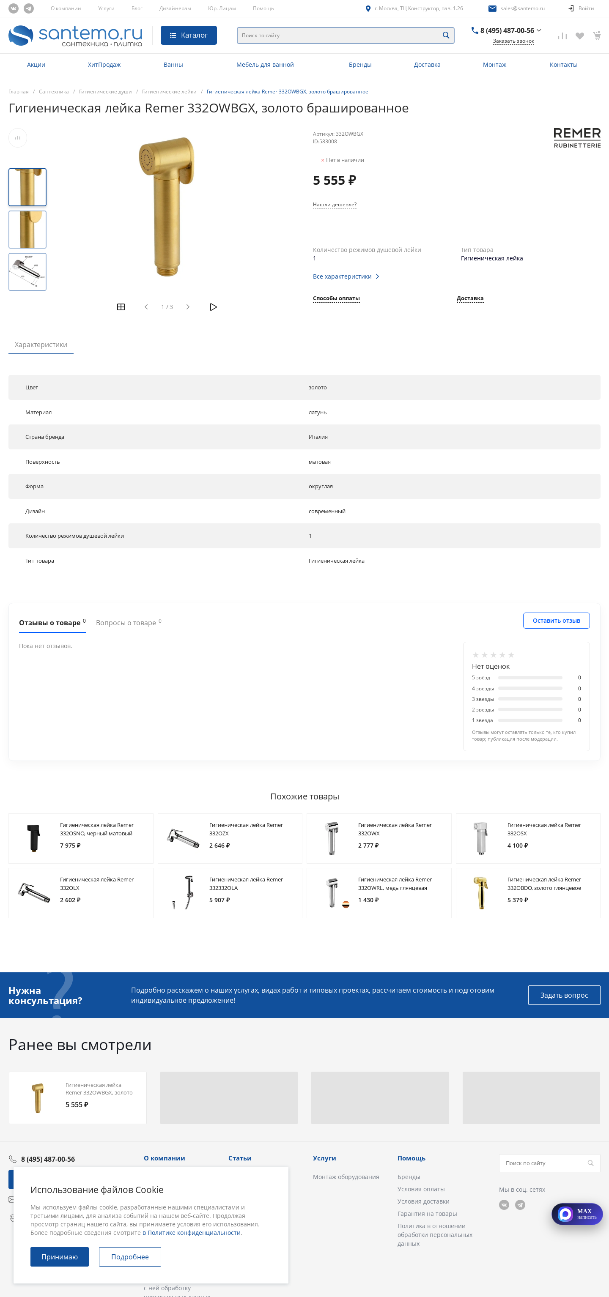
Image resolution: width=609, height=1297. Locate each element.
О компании (66, 8)
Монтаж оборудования (346, 1177)
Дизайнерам (175, 8)
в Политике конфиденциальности (192, 1233)
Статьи (240, 1158)
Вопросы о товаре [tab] (129, 622)
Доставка (470, 299)
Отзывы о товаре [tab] (52, 622)
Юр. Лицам (222, 8)
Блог (137, 8)
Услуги (106, 8)
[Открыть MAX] (577, 1214)
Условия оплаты (421, 1189)
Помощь (263, 8)
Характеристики (41, 344)
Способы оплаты (336, 299)
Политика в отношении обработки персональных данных (435, 1235)
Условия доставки (424, 1201)
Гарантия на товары (427, 1213)
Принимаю (59, 1256)
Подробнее (130, 1256)
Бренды (409, 1177)
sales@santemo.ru (523, 8)
